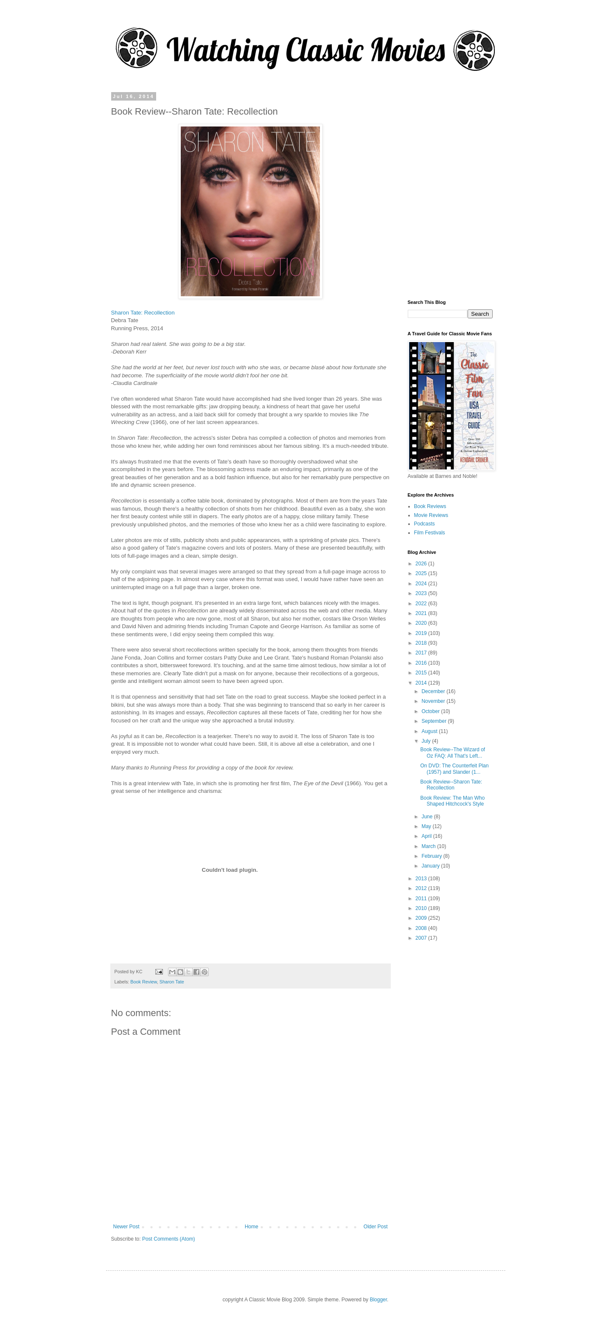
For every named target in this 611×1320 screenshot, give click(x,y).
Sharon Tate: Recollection (143, 312)
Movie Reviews (431, 515)
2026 (421, 564)
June (427, 817)
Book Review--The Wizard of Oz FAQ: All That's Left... (452, 752)
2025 (421, 573)
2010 (421, 908)
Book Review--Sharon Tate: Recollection (451, 785)
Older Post (376, 1227)
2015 (421, 673)
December (433, 691)
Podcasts (424, 524)
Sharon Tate (172, 981)
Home (251, 1227)
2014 (421, 683)
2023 (421, 593)
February (432, 856)
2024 (421, 584)
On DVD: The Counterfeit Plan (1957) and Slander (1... (454, 769)
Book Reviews (430, 506)
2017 (421, 653)
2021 (421, 613)
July (426, 741)
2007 (421, 938)
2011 (421, 899)
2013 (421, 879)
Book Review (143, 981)
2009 (421, 918)
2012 (421, 888)
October (431, 711)
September (434, 721)
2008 (421, 928)
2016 (421, 663)
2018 (421, 643)
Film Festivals (429, 533)
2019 (421, 633)
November (433, 701)
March (429, 846)
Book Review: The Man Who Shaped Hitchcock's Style (452, 801)
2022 (421, 604)
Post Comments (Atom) (168, 1239)
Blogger (378, 1300)
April (427, 836)
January (431, 866)
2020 (421, 623)
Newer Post (126, 1227)
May (426, 826)
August (430, 731)
